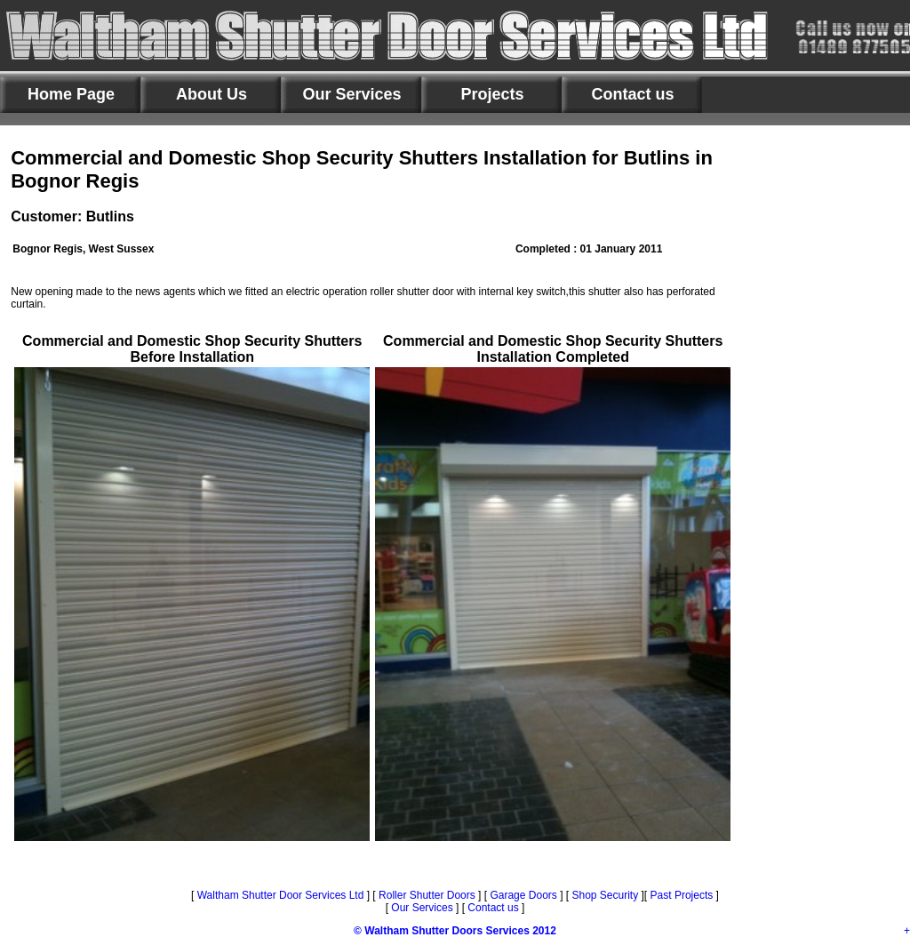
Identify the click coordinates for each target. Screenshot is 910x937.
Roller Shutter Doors (425, 895)
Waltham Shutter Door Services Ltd (282, 895)
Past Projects (682, 895)
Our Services (421, 907)
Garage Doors (523, 895)
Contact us (492, 907)
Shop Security (603, 895)
